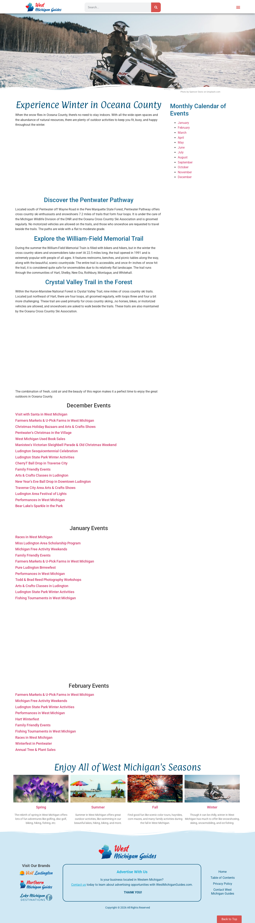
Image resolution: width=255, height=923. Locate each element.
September (185, 162)
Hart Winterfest (27, 719)
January (183, 123)
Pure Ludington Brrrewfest (35, 567)
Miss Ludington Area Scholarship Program (48, 543)
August (182, 157)
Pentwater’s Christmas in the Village (43, 433)
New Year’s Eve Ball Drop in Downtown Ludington (53, 481)
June (181, 147)
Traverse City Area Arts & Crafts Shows (45, 488)
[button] (238, 7)
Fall (155, 807)
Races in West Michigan (33, 537)
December (185, 177)
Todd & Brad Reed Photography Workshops (48, 580)
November (185, 172)
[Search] (156, 7)
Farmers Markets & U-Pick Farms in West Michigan (54, 420)
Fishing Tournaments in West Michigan (45, 598)
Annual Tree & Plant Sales (35, 750)
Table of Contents (223, 878)
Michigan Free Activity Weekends (41, 549)
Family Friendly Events (32, 469)
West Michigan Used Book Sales (40, 439)
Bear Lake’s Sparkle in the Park (39, 506)
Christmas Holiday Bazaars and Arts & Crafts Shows (55, 427)
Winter (212, 807)
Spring (41, 807)
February (184, 127)
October (183, 167)
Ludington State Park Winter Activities (44, 457)
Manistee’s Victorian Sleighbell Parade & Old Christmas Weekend (65, 445)
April (181, 137)
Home (222, 872)
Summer (98, 807)
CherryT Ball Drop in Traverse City (41, 463)
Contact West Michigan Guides (222, 891)
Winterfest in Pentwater (33, 743)
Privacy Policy (222, 884)
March (182, 132)
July (181, 152)
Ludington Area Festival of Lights (41, 494)
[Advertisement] (88, 162)
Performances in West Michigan (40, 500)
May (181, 142)
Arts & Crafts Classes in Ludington (41, 475)
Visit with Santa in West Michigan (41, 414)
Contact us (78, 884)
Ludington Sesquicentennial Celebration (46, 451)
